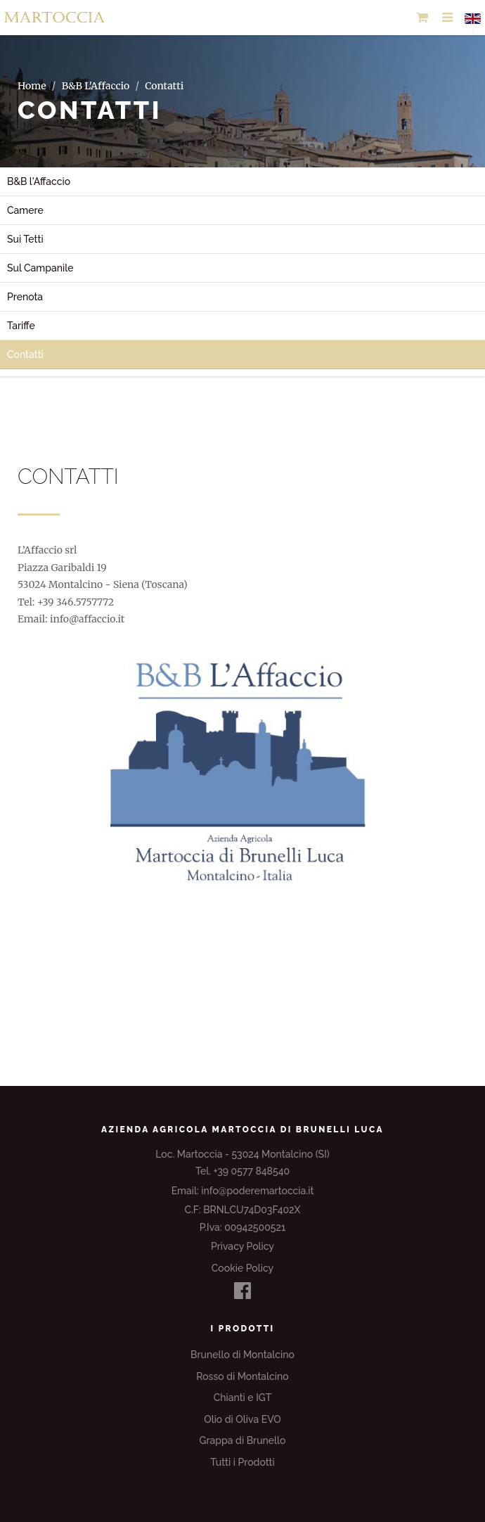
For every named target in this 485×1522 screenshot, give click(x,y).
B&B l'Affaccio (38, 181)
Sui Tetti (25, 239)
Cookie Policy (242, 1268)
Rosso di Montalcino (242, 1376)
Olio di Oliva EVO (242, 1419)
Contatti (25, 354)
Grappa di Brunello (243, 1440)
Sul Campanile (40, 268)
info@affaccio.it (87, 619)
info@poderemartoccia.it (257, 1190)
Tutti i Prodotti (242, 1462)
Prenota (25, 296)
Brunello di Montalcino (242, 1354)
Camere (25, 210)
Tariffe (21, 325)
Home (32, 85)
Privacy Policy (242, 1246)
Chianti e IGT (243, 1397)
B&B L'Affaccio (96, 85)
